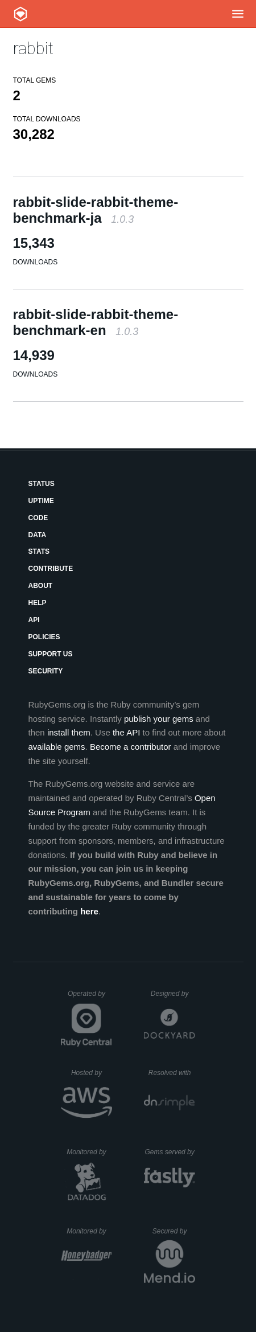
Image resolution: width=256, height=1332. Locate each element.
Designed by (173, 994)
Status (41, 484)
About (40, 586)
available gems (56, 746)
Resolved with (171, 1073)
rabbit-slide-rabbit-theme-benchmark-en (96, 322)
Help (37, 603)
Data (37, 535)
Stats (39, 551)
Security (45, 671)
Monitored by (89, 1152)
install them (68, 732)
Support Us (50, 654)
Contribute (50, 569)
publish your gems (158, 719)
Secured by (173, 1231)
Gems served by (169, 1152)
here (89, 911)
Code (38, 518)
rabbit (33, 48)
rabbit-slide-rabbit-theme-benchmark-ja (96, 210)
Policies (44, 637)
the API (126, 732)
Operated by (90, 998)
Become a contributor (130, 746)
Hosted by (91, 1073)
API (34, 620)
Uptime (41, 501)
